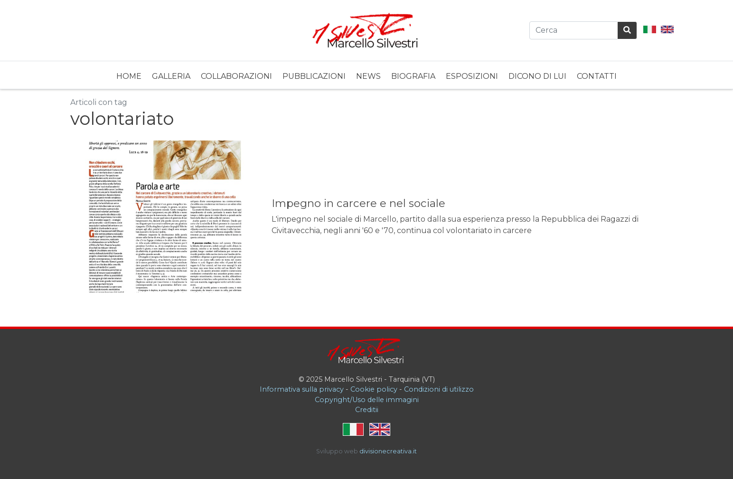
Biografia (413, 76)
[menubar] (366, 75)
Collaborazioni (236, 76)
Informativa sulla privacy (302, 389)
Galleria (171, 76)
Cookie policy (373, 389)
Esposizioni (472, 76)
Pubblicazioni (314, 76)
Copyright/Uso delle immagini (367, 399)
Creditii (366, 409)
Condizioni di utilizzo (439, 389)
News (368, 76)
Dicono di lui (537, 76)
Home (128, 76)
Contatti (597, 76)
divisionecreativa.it (388, 451)
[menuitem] (129, 75)
